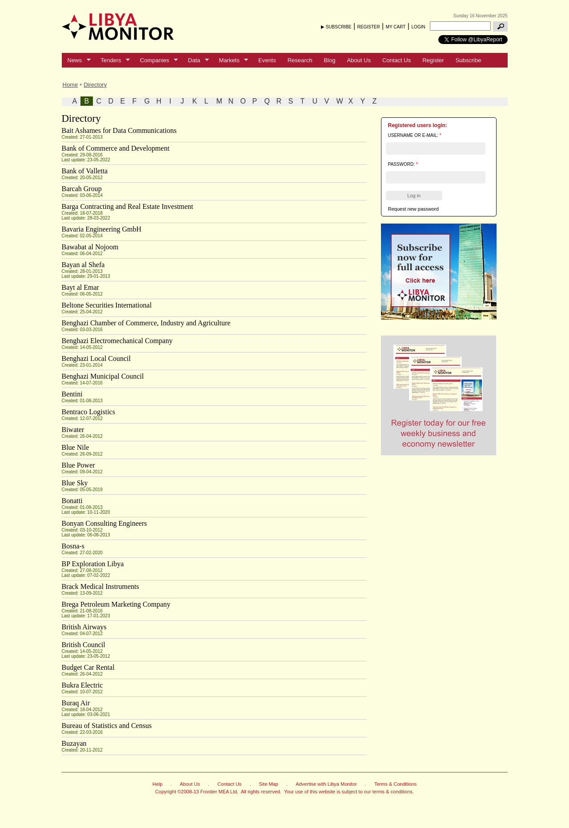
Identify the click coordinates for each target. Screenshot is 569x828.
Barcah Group (82, 188)
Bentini (72, 394)
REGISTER (368, 26)
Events (267, 60)
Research (300, 60)
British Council (83, 644)
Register (433, 60)
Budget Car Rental (88, 667)
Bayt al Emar (80, 287)
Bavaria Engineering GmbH (102, 229)
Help (157, 784)
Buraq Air (76, 703)
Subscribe (468, 60)
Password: (403, 164)
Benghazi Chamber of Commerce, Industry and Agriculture (146, 323)
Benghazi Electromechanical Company (117, 340)
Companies (156, 60)
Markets (230, 60)
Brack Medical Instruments (100, 586)
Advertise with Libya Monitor (326, 784)
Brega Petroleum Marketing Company (116, 604)
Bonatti (72, 500)
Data (195, 60)
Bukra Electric (82, 685)
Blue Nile (75, 447)
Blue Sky (75, 483)
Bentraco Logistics (88, 412)
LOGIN (418, 26)
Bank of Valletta (85, 171)
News (76, 60)
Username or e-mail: (414, 135)
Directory (95, 84)
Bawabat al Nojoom (90, 247)
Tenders (112, 60)
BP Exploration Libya (93, 564)
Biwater (73, 429)
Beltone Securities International (107, 305)
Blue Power (78, 465)
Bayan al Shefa (83, 264)
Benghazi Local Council (96, 358)
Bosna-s (73, 546)
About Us (358, 60)
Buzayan (74, 743)
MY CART (396, 26)
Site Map (268, 784)
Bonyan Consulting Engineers (104, 523)
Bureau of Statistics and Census (107, 725)
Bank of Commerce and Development (116, 148)
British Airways (84, 627)
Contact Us (396, 60)
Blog (329, 60)
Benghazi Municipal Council (103, 376)
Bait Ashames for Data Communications (119, 130)
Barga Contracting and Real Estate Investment (127, 206)
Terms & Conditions (395, 784)
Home (70, 84)
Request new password (413, 209)
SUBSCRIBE (339, 26)
